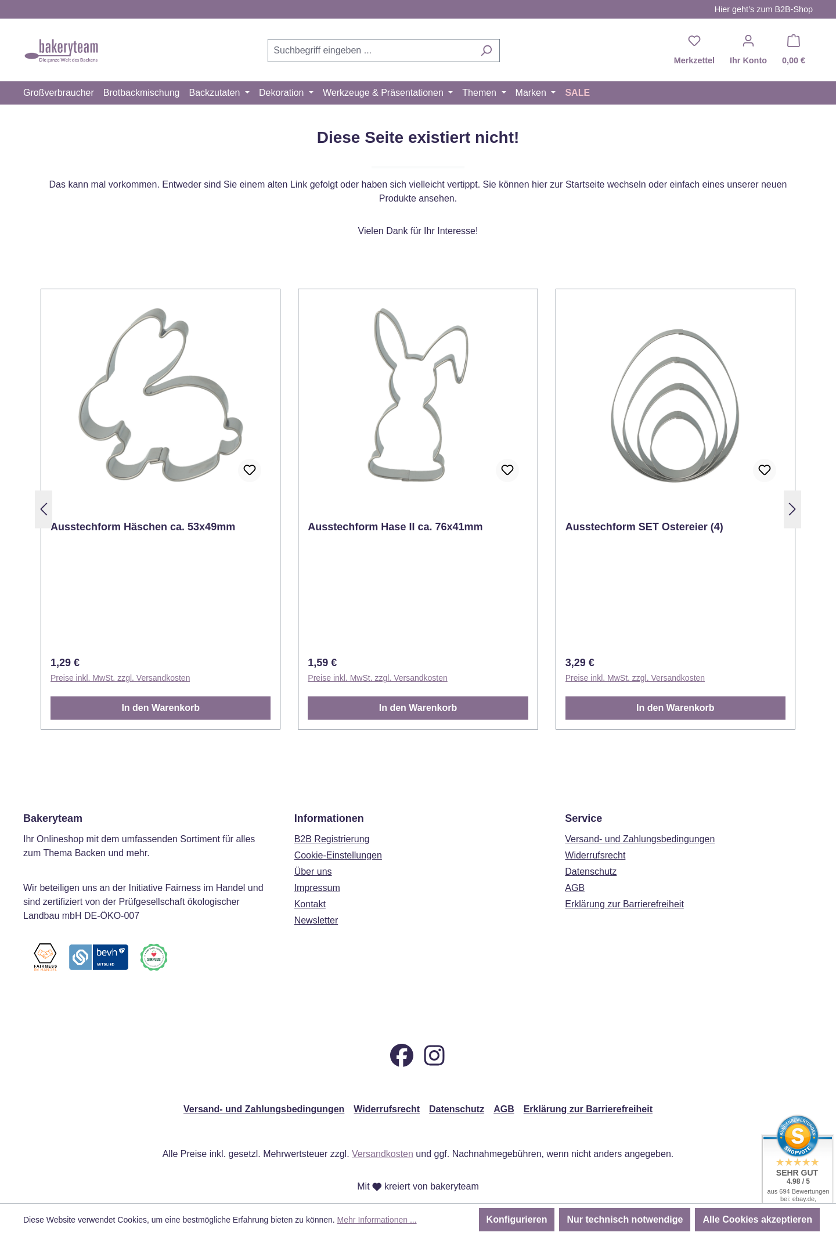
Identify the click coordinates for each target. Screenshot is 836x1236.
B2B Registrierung (332, 818)
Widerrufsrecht (595, 834)
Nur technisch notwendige (625, 1219)
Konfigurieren (517, 1219)
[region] (418, 509)
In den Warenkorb (160, 708)
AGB (575, 867)
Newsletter (316, 899)
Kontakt (310, 883)
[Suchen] (486, 50)
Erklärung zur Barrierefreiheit (624, 883)
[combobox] (370, 50)
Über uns (313, 851)
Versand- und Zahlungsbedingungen (640, 818)
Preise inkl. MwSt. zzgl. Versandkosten (120, 677)
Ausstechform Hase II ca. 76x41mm (395, 527)
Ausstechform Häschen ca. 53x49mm (143, 527)
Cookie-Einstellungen (338, 834)
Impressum (317, 867)
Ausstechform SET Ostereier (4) (644, 527)
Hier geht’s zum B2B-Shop (764, 9)
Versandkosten (382, 1154)
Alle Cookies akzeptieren (757, 1219)
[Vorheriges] (43, 510)
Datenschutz (591, 851)
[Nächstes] (792, 510)
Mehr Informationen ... (377, 1219)
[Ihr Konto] (748, 50)
